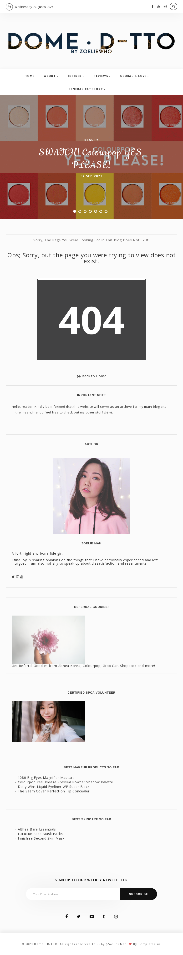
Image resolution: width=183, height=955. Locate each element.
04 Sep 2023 (91, 176)
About (51, 76)
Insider (76, 76)
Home (30, 76)
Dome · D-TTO (45, 944)
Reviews (102, 76)
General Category (86, 89)
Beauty (91, 140)
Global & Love (134, 76)
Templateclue (149, 944)
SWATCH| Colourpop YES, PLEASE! (91, 159)
